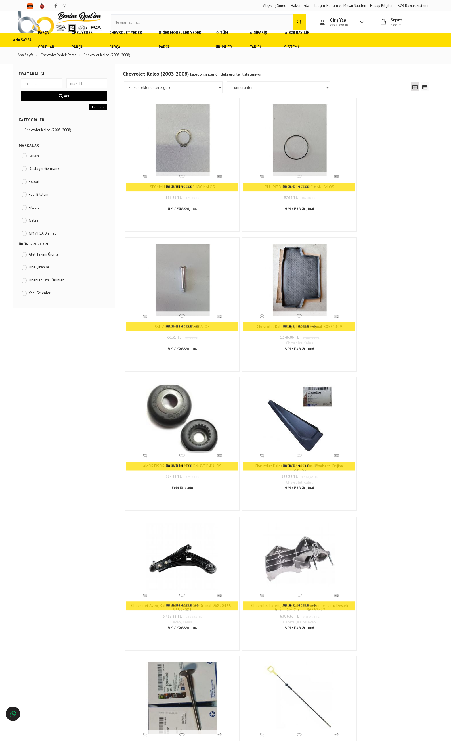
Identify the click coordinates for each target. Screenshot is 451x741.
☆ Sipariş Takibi (302, 47)
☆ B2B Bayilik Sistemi (346, 47)
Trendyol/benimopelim (198, 676)
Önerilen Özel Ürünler (55, 287)
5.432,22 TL (313, 307)
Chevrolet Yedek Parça (155, 47)
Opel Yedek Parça (108, 47)
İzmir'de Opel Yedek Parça (47, 679)
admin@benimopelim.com (204, 667)
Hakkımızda (300, 5)
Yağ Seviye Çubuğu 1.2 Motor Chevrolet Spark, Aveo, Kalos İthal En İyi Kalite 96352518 (239, 414)
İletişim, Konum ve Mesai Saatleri (339, 5)
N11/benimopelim (195, 686)
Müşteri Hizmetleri (115, 645)
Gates (42, 227)
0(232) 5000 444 (195, 650)
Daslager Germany (53, 175)
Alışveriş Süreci (275, 5)
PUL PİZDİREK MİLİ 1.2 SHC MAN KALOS (239, 183)
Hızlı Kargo (110, 636)
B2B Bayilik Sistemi (413, 5)
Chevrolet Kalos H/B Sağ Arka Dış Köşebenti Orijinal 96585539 (239, 299)
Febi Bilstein (47, 201)
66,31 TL (313, 192)
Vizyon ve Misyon (115, 662)
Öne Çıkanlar (48, 274)
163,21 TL (165, 192)
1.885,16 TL (387, 423)
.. (317, 461)
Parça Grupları (68, 47)
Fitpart (43, 214)
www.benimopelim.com (247, 518)
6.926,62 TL (387, 307)
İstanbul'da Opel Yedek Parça (50, 688)
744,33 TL (313, 423)
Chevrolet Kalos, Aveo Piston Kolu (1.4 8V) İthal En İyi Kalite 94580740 (387, 414)
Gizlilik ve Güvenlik (116, 654)
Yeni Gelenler (48, 300)
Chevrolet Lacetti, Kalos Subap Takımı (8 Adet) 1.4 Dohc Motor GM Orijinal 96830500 (165, 414)
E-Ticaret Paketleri (223, 733)
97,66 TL (239, 192)
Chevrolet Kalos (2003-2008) (56, 137)
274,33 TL (165, 307)
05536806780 (204, 659)
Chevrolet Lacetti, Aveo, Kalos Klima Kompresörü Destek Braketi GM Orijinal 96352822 (387, 299)
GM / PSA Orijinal (51, 240)
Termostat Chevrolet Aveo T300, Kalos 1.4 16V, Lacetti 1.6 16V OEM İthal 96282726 (313, 414)
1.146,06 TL (387, 192)
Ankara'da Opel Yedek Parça (49, 654)
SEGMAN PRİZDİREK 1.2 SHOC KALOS (165, 183)
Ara (71, 103)
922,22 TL (239, 307)
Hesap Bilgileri (381, 5)
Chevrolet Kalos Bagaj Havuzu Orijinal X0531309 (387, 183)
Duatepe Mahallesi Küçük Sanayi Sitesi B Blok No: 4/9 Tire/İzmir (212, 639)
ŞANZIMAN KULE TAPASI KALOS (313, 181)
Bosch (43, 162)
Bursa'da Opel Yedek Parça (48, 662)
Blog (105, 671)
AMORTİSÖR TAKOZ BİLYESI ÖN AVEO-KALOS (165, 299)
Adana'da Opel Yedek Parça (49, 645)
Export (43, 188)
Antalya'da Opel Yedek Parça (50, 671)
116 (327, 461)
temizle (103, 114)
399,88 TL (239, 423)
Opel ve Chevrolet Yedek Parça (51, 636)
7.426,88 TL (165, 423)
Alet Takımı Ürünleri (54, 261)
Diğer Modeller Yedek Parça (213, 47)
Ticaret (196, 733)
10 (306, 461)
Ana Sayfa (36, 47)
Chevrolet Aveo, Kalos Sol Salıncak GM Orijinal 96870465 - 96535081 (313, 299)
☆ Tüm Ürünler (264, 47)
